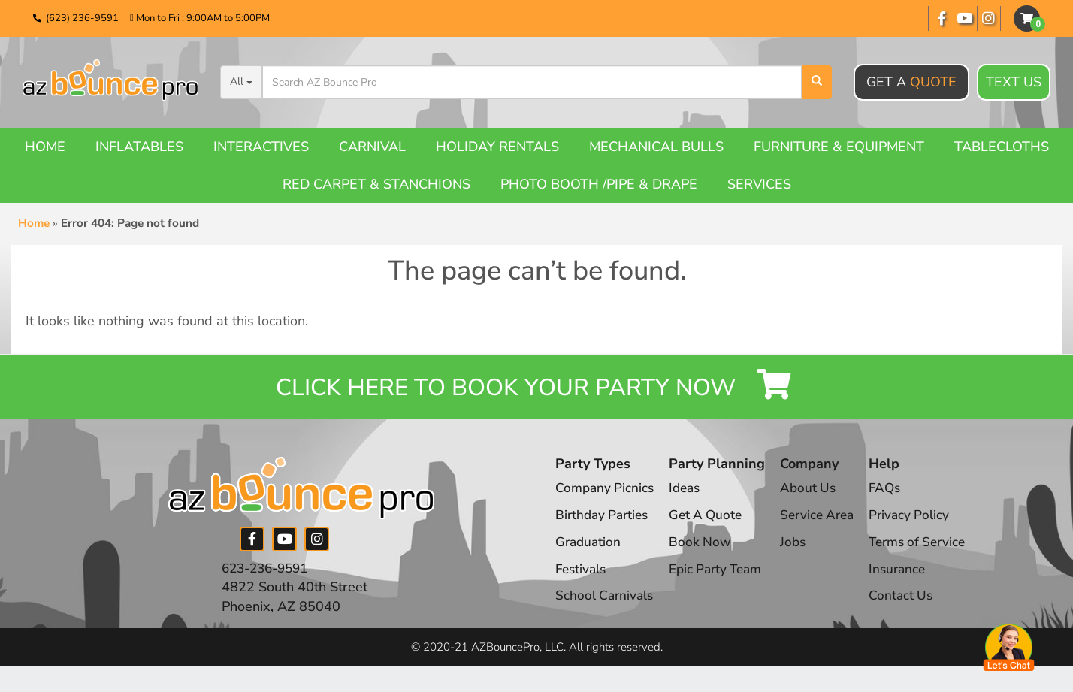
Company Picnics (606, 498)
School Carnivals (606, 606)
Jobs (801, 552)
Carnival (372, 146)
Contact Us (914, 606)
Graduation (589, 552)
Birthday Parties (604, 525)
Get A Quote (711, 525)
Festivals (582, 579)
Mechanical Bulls (656, 146)
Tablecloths (1001, 146)
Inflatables (139, 146)
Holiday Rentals (497, 146)
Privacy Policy (922, 525)
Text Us (1013, 82)
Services (759, 184)
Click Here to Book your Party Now (536, 391)
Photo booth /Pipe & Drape (598, 184)
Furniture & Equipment (839, 146)
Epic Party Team (722, 579)
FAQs (898, 498)
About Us (816, 498)
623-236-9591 (269, 578)
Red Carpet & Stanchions (376, 184)
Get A (911, 82)
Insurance (911, 579)
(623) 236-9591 (82, 18)
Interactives (261, 146)
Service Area (826, 525)
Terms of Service (933, 552)
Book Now (704, 552)
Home (45, 146)
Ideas (689, 498)
